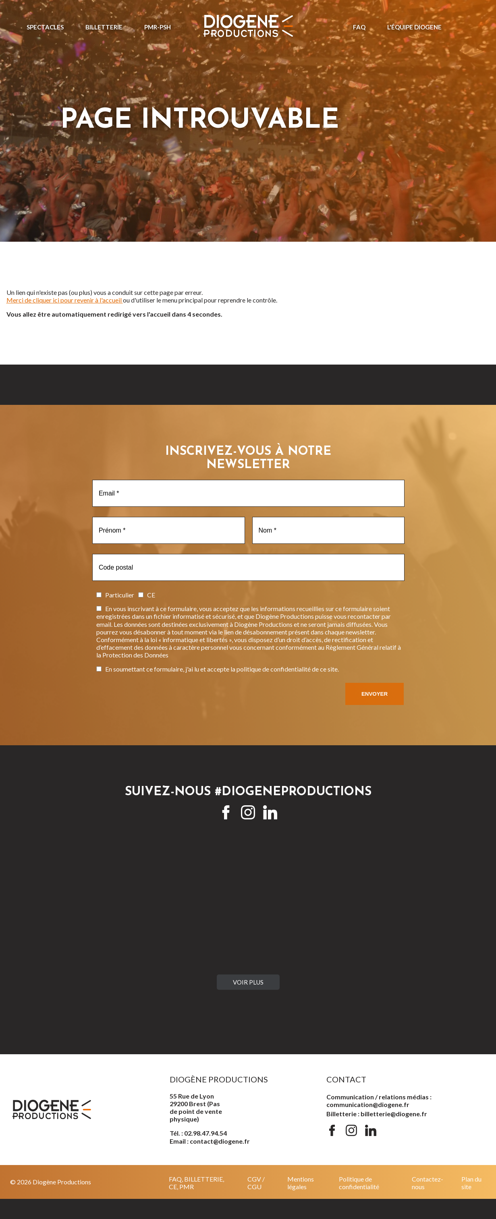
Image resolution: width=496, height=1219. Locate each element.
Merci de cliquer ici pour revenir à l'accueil (64, 300)
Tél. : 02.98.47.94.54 (198, 1133)
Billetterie (103, 27)
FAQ (359, 27)
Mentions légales (300, 1182)
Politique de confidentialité (359, 1182)
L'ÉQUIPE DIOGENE (414, 27)
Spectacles (45, 27)
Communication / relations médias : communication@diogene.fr (379, 1100)
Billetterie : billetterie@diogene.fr (376, 1113)
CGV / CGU (256, 1182)
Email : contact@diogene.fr (210, 1141)
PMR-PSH (157, 27)
